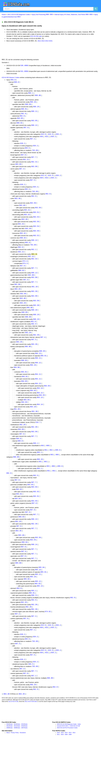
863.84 (30, 495)
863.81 (19, 504)
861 (45, 460)
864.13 (40, 406)
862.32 (34, 263)
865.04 (41, 580)
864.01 (24, 379)
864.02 (33, 399)
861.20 (17, 418)
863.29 (17, 294)
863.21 (21, 256)
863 (42, 455)
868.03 (21, 528)
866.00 (28, 354)
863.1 (33, 604)
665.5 (27, 150)
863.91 (36, 507)
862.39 (36, 342)
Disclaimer (23, 748)
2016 (58, 748)
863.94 (34, 497)
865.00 (18, 575)
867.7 (33, 159)
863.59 (36, 235)
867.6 (23, 157)
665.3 (27, 192)
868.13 (34, 530)
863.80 (31, 280)
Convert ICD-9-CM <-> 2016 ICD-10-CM (68, 741)
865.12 (38, 594)
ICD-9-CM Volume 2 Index (10, 78)
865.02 (27, 592)
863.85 (20, 120)
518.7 (37, 431)
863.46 (22, 208)
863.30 (36, 311)
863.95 (34, 122)
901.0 (23, 115)
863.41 (27, 213)
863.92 (36, 502)
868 (47, 455)
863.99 (34, 169)
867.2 (17, 627)
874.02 (48, 625)
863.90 (34, 283)
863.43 (27, 218)
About (8, 748)
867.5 (32, 183)
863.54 (36, 230)
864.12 (40, 401)
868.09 (28, 105)
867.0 (26, 129)
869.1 (30, 94)
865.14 (38, 582)
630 (41, 138)
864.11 (38, 382)
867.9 (32, 521)
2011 (15, 741)
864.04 (47, 394)
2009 (7, 743)
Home (4, 14)
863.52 (36, 240)
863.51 (36, 216)
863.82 (19, 500)
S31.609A (24, 72)
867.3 (33, 630)
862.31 (34, 164)
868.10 (33, 103)
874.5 (25, 268)
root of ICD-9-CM (13, 717)
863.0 (19, 601)
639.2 (58, 136)
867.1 (32, 141)
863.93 (34, 512)
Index (11, 739)
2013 (43, 41)
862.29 (28, 339)
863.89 (18, 166)
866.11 (38, 365)
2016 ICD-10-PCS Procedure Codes (67, 743)
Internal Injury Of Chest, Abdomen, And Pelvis (73, 14)
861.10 (34, 292)
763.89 (35, 152)
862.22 (31, 261)
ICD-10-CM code (36, 36)
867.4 (21, 171)
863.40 (17, 201)
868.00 (38, 96)
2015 (50, 41)
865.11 (38, 587)
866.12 (38, 370)
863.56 (38, 211)
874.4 (24, 266)
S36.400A (24, 66)
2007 (22, 743)
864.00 (16, 375)
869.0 (16, 83)
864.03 (42, 403)
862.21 (26, 162)
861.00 (17, 290)
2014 (47, 41)
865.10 (33, 589)
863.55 (33, 551)
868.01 (24, 110)
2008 (15, 743)
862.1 (33, 254)
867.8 (34, 514)
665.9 (27, 247)
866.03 (42, 358)
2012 (39, 41)
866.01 (43, 363)
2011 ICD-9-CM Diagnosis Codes (19, 14)
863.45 (18, 542)
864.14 (40, 396)
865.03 (37, 596)
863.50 (33, 206)
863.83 (17, 509)
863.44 (21, 228)
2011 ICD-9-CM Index (31, 717)
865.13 (40, 599)
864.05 (24, 389)
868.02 (19, 124)
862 (51, 460)
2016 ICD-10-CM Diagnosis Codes (67, 739)
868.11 (34, 112)
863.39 (34, 297)
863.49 (28, 232)
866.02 (24, 368)
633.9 (50, 136)
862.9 (33, 199)
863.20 (23, 309)
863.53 (36, 220)
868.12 (34, 127)
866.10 (33, 372)
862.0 (20, 251)
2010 (22, 741)
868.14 (34, 556)
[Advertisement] (43, 50)
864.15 (38, 391)
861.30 (34, 420)
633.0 (43, 136)
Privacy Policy (15, 748)
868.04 (24, 554)
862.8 (47, 197)
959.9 (12, 80)
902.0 (22, 117)
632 (46, 138)
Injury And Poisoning (42, 14)
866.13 (38, 360)
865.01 (43, 584)
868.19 (36, 108)
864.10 (33, 415)
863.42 (23, 237)
